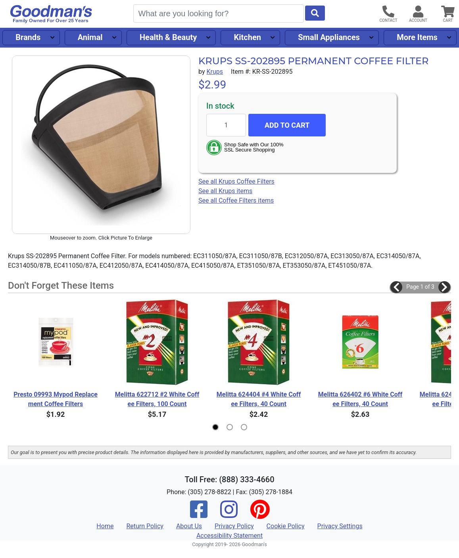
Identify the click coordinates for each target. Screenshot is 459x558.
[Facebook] (199, 514)
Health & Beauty (168, 37)
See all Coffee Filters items (236, 200)
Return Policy (144, 526)
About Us (189, 526)
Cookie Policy (286, 526)
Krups (214, 71)
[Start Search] (315, 13)
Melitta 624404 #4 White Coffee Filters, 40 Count (259, 399)
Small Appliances (329, 37)
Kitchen (247, 37)
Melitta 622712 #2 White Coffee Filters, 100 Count (157, 399)
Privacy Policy (234, 526)
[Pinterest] (260, 514)
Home (104, 526)
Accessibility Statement (229, 535)
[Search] (218, 13)
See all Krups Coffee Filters (236, 181)
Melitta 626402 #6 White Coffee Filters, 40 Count (360, 399)
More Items (417, 37)
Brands (27, 37)
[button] (396, 287)
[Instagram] (229, 514)
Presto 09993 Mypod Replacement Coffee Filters (55, 399)
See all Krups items (225, 191)
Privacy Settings (340, 526)
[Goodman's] (51, 14)
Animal (90, 37)
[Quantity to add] (226, 125)
